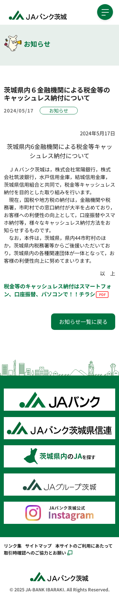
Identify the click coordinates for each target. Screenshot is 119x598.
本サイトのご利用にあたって (84, 545)
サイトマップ (38, 545)
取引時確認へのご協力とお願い (35, 552)
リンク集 (13, 545)
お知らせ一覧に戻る (83, 321)
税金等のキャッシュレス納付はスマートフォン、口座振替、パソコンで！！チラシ (57, 290)
